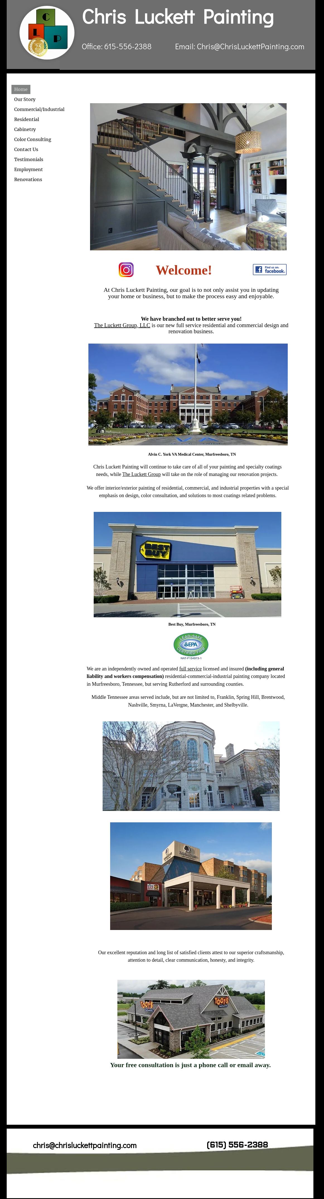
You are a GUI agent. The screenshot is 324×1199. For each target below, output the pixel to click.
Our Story (24, 99)
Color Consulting (32, 139)
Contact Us (26, 149)
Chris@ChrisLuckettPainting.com (250, 46)
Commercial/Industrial (39, 109)
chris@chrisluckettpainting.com (85, 1145)
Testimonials (28, 159)
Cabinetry (25, 129)
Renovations (28, 179)
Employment (28, 169)
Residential (26, 119)
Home (21, 89)
